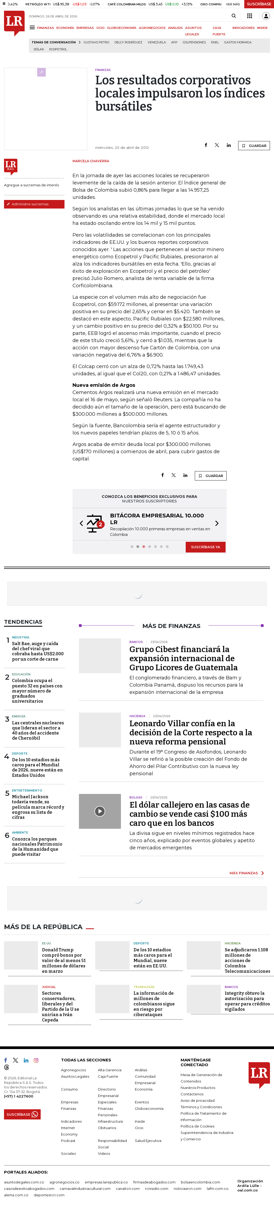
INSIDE (262, 28)
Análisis (141, 1068)
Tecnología (144, 985)
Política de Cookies (197, 1125)
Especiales (107, 1101)
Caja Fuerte (108, 1075)
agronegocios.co (64, 1181)
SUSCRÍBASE (259, 4)
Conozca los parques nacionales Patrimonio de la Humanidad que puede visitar (37, 847)
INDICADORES (244, 28)
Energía (18, 716)
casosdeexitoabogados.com (29, 1187)
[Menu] (33, 27)
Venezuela (157, 42)
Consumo (69, 1088)
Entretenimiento (27, 790)
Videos (104, 1152)
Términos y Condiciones (201, 1105)
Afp (174, 42)
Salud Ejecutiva (148, 1139)
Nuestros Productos (198, 1086)
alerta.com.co (16, 1193)
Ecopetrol (58, 49)
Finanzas (68, 1107)
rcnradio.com (156, 1187)
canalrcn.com (128, 1187)
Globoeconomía (149, 1107)
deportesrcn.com (49, 1193)
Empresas (69, 1101)
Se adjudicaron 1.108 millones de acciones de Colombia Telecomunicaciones (248, 959)
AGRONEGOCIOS (152, 28)
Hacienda (233, 942)
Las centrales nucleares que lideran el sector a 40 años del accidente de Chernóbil (38, 730)
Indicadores (71, 1120)
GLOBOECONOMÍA (121, 28)
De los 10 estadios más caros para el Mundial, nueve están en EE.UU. (153, 956)
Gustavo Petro (96, 42)
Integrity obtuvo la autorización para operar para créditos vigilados (247, 1000)
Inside (140, 1120)
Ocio (139, 1126)
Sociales (68, 1152)
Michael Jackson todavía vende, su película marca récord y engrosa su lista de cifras (38, 807)
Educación (21, 674)
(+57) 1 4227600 (18, 1095)
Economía (144, 1088)
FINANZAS (45, 28)
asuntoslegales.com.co (24, 1181)
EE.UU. (47, 942)
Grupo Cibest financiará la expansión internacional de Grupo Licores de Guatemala (184, 658)
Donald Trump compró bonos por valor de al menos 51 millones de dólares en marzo (64, 959)
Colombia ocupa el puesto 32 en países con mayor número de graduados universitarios (37, 691)
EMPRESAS (85, 28)
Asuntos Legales (75, 1075)
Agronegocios (73, 1068)
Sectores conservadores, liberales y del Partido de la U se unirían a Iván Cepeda (60, 1005)
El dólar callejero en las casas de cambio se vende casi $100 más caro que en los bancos (190, 814)
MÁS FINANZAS (244, 873)
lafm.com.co (218, 1187)
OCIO (100, 28)
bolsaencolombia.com (200, 1181)
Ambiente (20, 832)
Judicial (49, 985)
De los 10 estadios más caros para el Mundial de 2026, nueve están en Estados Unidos (37, 767)
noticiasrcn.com (187, 1187)
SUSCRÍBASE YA (205, 547)
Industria (20, 637)
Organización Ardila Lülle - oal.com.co (250, 1184)
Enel (215, 42)
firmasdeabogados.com (154, 1181)
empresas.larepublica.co (106, 1181)
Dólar (39, 49)
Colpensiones (194, 42)
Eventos (142, 1101)
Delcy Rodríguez (128, 42)
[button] (80, 524)
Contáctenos (192, 1093)
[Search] (233, 16)
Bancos (231, 985)
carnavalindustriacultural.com (85, 1187)
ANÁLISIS (175, 28)
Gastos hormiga (238, 42)
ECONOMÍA (65, 28)
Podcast (68, 1139)
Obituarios (107, 1126)
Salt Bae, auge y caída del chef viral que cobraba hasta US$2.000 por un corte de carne (38, 651)
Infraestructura (110, 1120)
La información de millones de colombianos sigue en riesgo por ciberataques (154, 1002)
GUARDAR (254, 145)
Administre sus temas (27, 204)
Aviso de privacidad (198, 1099)
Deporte (20, 753)
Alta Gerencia (109, 1068)
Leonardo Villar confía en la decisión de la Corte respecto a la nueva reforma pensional (191, 733)
